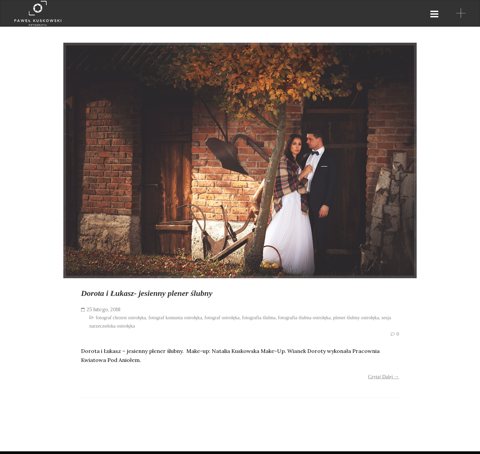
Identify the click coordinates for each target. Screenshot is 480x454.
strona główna (251, 13)
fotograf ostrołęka (222, 320)
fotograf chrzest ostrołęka (121, 320)
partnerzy (348, 13)
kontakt (394, 13)
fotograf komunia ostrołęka (175, 320)
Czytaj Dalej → (383, 379)
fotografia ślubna (259, 320)
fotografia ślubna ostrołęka (304, 320)
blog (430, 13)
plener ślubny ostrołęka (356, 320)
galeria (303, 13)
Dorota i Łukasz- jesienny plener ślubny (160, 294)
